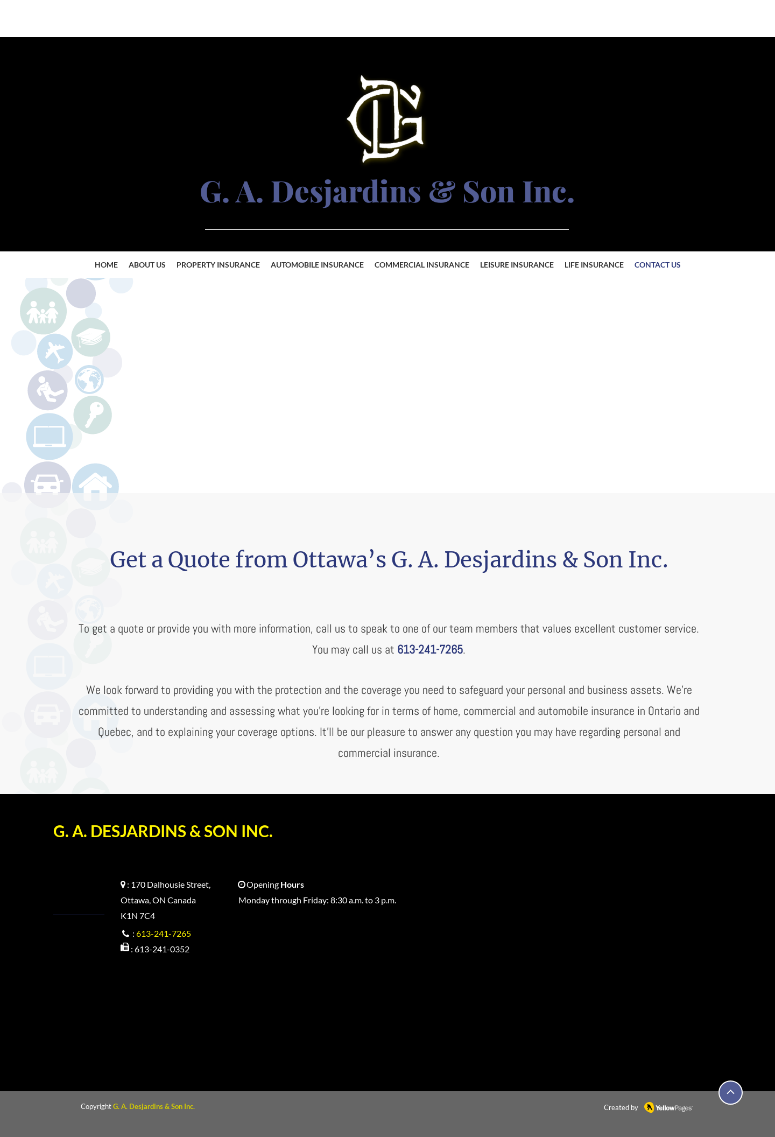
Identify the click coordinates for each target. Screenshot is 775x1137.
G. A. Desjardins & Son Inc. (154, 1106)
